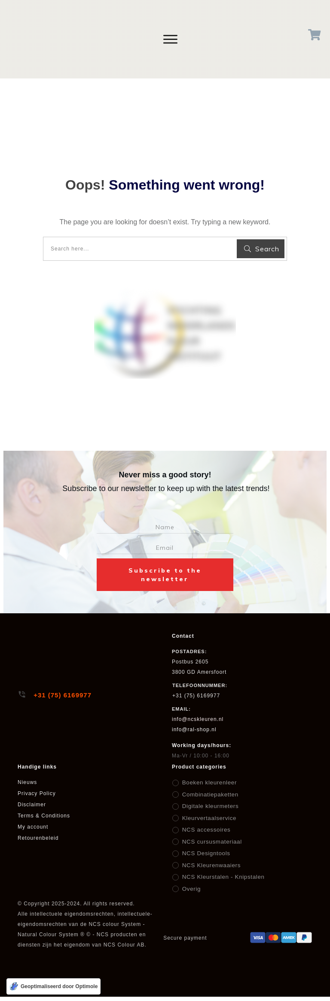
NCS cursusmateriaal (210, 842)
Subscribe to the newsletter (165, 575)
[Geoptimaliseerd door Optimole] (53, 986)
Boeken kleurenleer (208, 783)
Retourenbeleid (38, 838)
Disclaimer (32, 805)
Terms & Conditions (44, 816)
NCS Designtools (204, 853)
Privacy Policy (37, 793)
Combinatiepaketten (208, 795)
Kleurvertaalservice (208, 818)
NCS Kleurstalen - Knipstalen (221, 877)
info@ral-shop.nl (194, 730)
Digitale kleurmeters (209, 806)
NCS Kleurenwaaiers (209, 865)
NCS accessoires (205, 830)
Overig (190, 889)
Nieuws (27, 782)
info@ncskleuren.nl (197, 719)
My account (33, 827)
